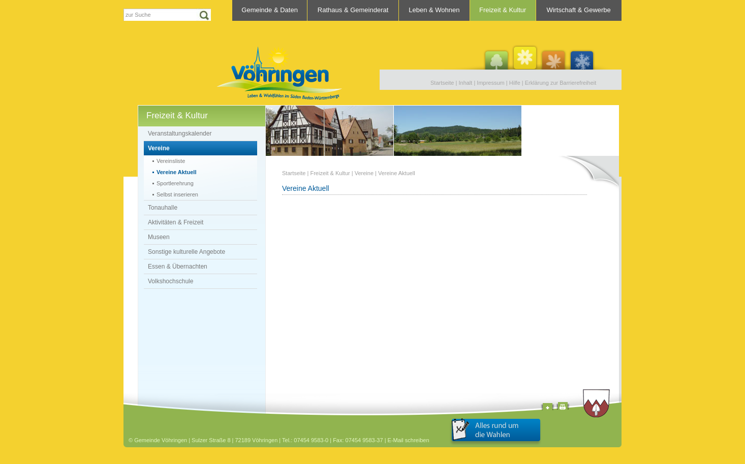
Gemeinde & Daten (269, 10)
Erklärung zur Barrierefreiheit (561, 83)
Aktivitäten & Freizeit (175, 222)
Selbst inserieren (177, 194)
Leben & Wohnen (434, 10)
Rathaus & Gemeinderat (353, 10)
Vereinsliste (171, 161)
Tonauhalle (162, 207)
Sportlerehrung (175, 183)
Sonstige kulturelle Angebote (186, 251)
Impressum (490, 83)
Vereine (159, 148)
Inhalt (465, 83)
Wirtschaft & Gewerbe (578, 10)
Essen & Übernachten (177, 266)
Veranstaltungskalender (179, 133)
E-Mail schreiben (408, 440)
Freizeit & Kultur (502, 10)
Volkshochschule (170, 281)
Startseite (442, 83)
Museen (159, 237)
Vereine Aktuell (176, 172)
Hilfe (514, 83)
